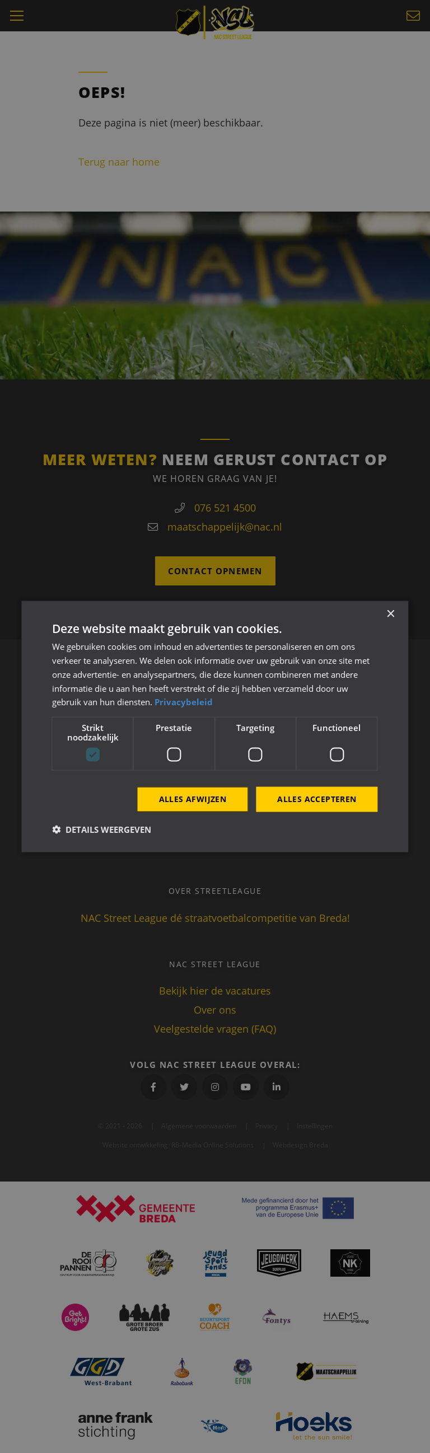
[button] (101, 829)
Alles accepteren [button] (316, 799)
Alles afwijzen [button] (193, 799)
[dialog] (214, 726)
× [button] (390, 614)
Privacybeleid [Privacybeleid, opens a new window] (184, 701)
